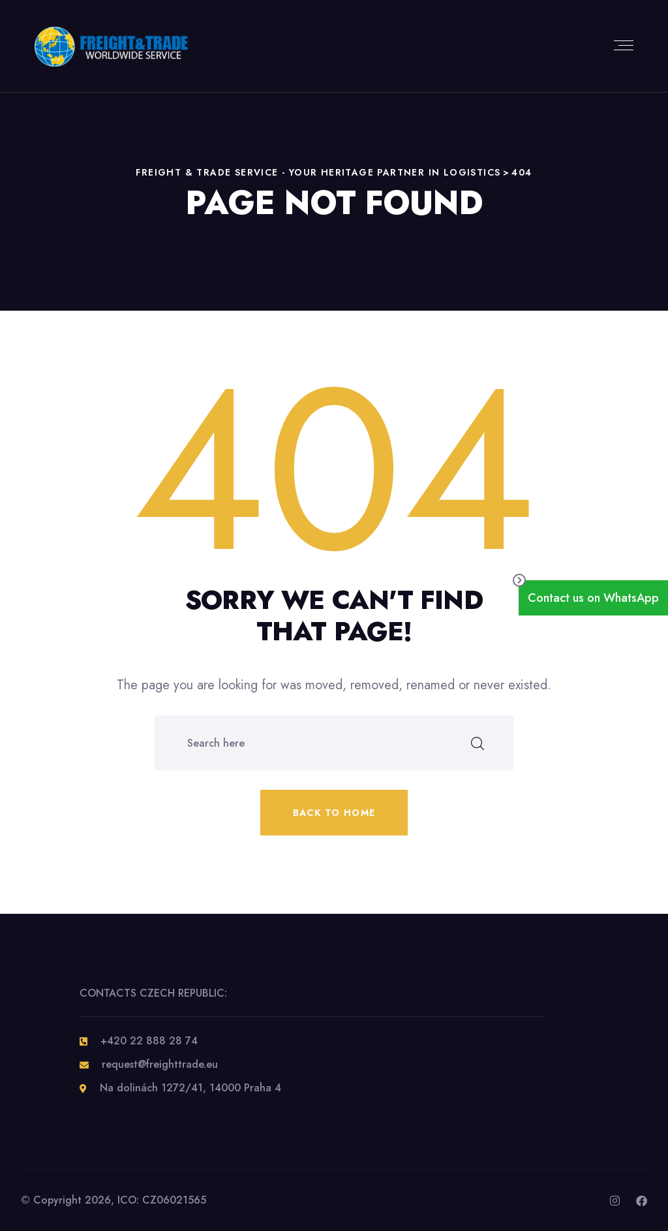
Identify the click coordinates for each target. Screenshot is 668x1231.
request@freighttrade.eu (160, 1064)
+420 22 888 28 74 (149, 1040)
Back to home (334, 812)
